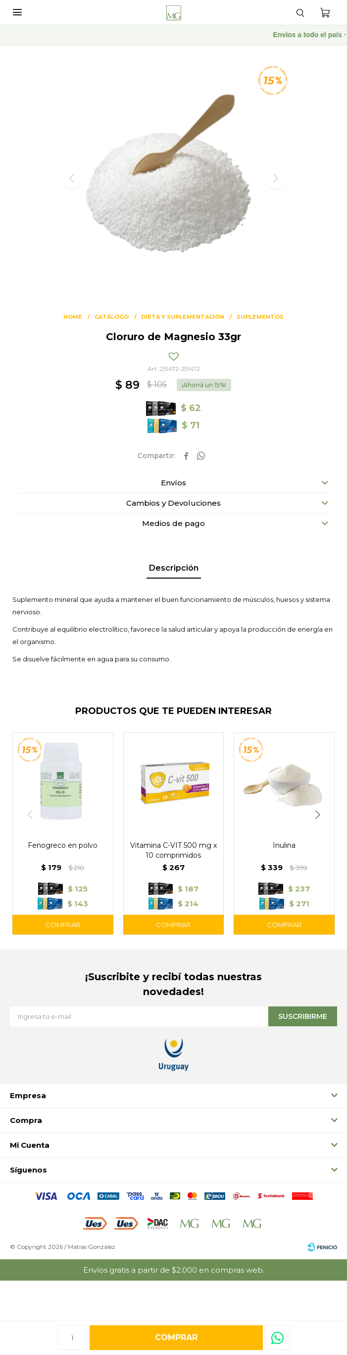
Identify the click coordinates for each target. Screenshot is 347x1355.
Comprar (176, 1337)
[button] (317, 814)
